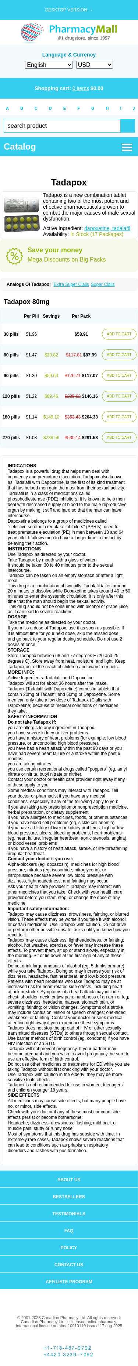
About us (69, 1179)
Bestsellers (69, 1196)
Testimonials (68, 1213)
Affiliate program (69, 1281)
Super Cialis (103, 284)
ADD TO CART (119, 334)
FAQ (69, 1230)
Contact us (68, 1264)
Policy (69, 1247)
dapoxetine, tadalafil (107, 228)
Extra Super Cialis (71, 284)
